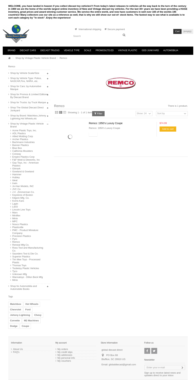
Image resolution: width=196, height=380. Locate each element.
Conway (16, 154)
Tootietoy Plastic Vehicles (25, 268)
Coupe (25, 326)
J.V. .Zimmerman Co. (23, 192)
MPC (15, 221)
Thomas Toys (19, 265)
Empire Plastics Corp (23, 156)
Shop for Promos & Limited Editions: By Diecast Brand (29, 96)
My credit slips (65, 352)
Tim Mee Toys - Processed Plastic (26, 261)
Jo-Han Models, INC (23, 186)
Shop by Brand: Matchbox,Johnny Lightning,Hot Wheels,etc (28, 117)
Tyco (14, 271)
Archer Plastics (20, 139)
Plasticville (17, 227)
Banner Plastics (20, 145)
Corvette (15, 320)
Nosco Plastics (20, 224)
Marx (15, 212)
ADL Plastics (19, 133)
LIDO (15, 206)
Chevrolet (15, 309)
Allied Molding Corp (22, 136)
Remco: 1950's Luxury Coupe (106, 123)
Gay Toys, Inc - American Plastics (25, 164)
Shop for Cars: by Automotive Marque (25, 88)
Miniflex (16, 215)
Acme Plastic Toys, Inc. (24, 130)
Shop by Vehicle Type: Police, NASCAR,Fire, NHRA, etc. (26, 79)
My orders (63, 349)
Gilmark (16, 168)
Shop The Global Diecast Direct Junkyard (27, 109)
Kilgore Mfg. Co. (20, 198)
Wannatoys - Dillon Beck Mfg (27, 277)
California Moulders (22, 151)
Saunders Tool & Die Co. (25, 253)
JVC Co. (16, 189)
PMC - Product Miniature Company (25, 231)
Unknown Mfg (19, 274)
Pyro (14, 239)
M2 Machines (31, 320)
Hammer (16, 174)
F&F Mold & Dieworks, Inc (26, 159)
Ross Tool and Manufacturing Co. (27, 249)
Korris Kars (18, 200)
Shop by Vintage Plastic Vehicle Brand (35, 58)
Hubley (16, 177)
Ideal (14, 180)
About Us (18, 349)
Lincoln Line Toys (21, 209)
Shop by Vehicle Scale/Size (24, 73)
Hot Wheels (31, 304)
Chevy (37, 315)
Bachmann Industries (23, 142)
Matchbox (15, 304)
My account (61, 343)
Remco (16, 242)
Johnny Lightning (20, 315)
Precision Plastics (21, 236)
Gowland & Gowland (23, 171)
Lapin (15, 203)
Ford (28, 309)
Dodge (13, 326)
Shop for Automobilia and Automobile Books (23, 287)
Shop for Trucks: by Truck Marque (28, 102)
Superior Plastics (21, 256)
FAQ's (16, 352)
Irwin (14, 183)
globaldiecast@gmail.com (122, 364)
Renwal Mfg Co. (20, 244)
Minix (15, 218)
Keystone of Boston (22, 195)
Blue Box (17, 148)
